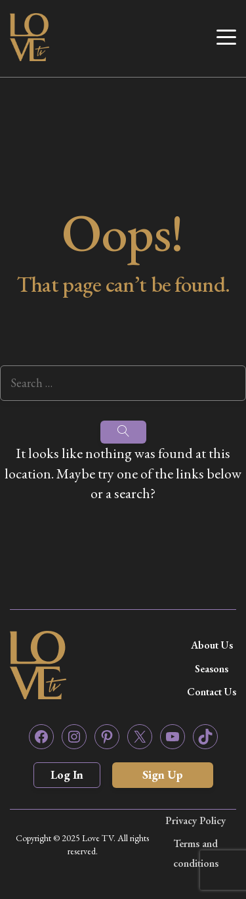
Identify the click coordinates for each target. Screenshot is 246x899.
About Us (212, 645)
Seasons (211, 669)
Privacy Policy (195, 820)
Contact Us (211, 692)
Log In (67, 774)
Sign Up (162, 774)
